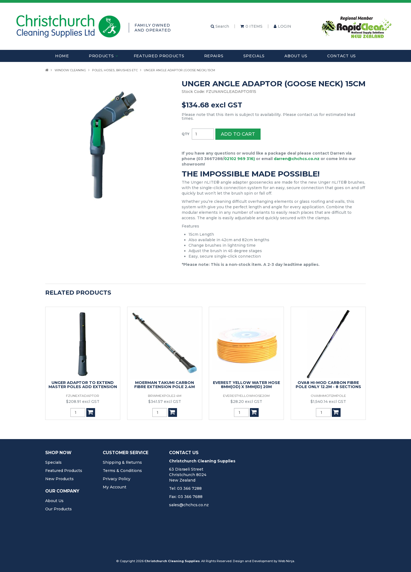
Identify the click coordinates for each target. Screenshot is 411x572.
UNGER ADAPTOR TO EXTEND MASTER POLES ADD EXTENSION (82, 384)
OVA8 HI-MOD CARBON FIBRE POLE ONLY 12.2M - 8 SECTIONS (328, 384)
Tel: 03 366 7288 (185, 488)
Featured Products (159, 55)
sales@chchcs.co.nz (189, 504)
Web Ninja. (286, 561)
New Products (59, 478)
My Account (114, 487)
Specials (254, 55)
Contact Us (341, 55)
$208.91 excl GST (82, 401)
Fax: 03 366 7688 (185, 496)
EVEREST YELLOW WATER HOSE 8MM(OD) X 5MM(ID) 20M (246, 384)
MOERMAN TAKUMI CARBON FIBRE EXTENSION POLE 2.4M (164, 384)
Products (101, 55)
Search (220, 26)
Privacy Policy (116, 478)
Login (284, 26)
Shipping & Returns (122, 462)
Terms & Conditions (122, 470)
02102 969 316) (239, 158)
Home (62, 55)
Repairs (214, 55)
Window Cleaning (70, 70)
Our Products (58, 508)
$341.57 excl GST (164, 401)
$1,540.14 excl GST (328, 401)
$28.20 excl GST (246, 401)
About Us (295, 55)
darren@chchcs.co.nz (296, 158)
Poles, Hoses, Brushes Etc (115, 70)
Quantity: (185, 134)
